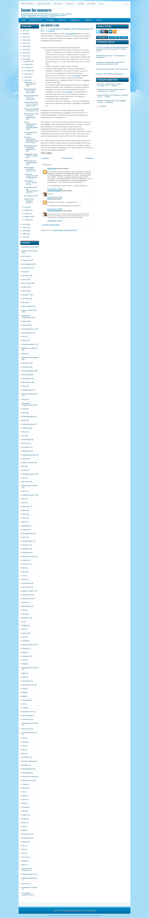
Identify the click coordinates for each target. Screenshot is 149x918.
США (23, 491)
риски (24, 420)
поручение (77, 75)
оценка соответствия (29, 310)
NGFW (24, 742)
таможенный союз (28, 685)
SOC (23, 302)
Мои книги (70, 3)
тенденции (25, 260)
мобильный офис (28, 462)
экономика (25, 367)
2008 (24, 234)
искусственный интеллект (27, 869)
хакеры (24, 459)
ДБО (23, 522)
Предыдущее (90, 158)
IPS (23, 478)
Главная (23, 20)
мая (26, 207)
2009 (24, 231)
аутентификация (27, 416)
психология (26, 363)
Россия (24, 291)
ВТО (23, 629)
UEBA (24, 811)
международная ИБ (29, 455)
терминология (27, 598)
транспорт (25, 884)
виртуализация (27, 541)
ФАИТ (24, 677)
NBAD (24, 579)
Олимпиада (26, 700)
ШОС (23, 865)
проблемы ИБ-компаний (30, 357)
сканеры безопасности (30, 732)
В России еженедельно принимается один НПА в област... (31, 139)
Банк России (26, 283)
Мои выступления (44, 3)
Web (23, 503)
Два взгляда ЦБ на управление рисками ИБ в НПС (30, 148)
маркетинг (25, 506)
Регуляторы (63, 19)
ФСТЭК (24, 256)
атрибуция (25, 549)
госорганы (25, 545)
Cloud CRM (97, 915)
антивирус (25, 428)
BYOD (24, 470)
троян (24, 602)
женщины (25, 765)
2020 (24, 34)
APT (23, 466)
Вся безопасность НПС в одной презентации (30, 90)
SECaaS (25, 807)
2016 (24, 46)
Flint (48, 199)
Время (24, 861)
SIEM (23, 413)
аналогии (25, 633)
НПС (23, 336)
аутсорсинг (25, 447)
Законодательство (37, 19)
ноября (27, 64)
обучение (25, 298)
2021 (24, 30)
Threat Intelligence (28, 371)
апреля (27, 210)
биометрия (25, 552)
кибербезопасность (28, 474)
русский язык (26, 729)
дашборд (25, 526)
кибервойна (26, 451)
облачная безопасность (30, 394)
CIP (23, 792)
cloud (23, 399)
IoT (23, 575)
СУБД (24, 664)
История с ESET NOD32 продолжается (109, 74)
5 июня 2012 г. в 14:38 (54, 221)
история (24, 529)
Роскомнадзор (27, 333)
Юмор (24, 354)
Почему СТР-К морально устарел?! (29, 200)
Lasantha (74, 915)
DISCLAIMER (91, 3)
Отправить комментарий (50, 225)
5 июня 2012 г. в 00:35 (54, 209)
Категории (114, 37)
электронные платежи (29, 485)
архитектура (26, 439)
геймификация (27, 390)
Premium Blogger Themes (85, 915)
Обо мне (80, 3)
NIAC (23, 845)
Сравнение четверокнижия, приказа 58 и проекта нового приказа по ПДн (110, 63)
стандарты (25, 295)
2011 (24, 224)
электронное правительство (27, 894)
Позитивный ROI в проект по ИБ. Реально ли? (112, 69)
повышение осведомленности (28, 404)
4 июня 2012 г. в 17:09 (54, 197)
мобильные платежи (29, 776)
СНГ (23, 704)
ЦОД (23, 830)
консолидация (27, 264)
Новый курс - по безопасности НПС (29, 84)
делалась (70, 92)
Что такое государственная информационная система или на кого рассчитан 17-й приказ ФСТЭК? (112, 49)
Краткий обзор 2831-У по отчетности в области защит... (31, 104)
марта (27, 213)
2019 (24, 37)
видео (24, 510)
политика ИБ (26, 719)
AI (22, 622)
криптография (27, 306)
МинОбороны (26, 606)
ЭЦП (23, 568)
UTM (23, 746)
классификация (27, 533)
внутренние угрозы (28, 556)
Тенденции (89, 19)
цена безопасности (28, 329)
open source (26, 587)
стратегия (25, 325)
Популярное (102, 37)
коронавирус (26, 773)
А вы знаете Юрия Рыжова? (30, 133)
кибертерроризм (27, 769)
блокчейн (25, 648)
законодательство (28, 247)
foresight (25, 641)
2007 (24, 237)
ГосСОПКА (25, 757)
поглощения (26, 268)
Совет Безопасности (29, 645)
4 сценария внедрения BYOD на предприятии (31, 176)
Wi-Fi (23, 753)
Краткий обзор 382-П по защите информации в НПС (31, 116)
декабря (27, 61)
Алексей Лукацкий (54, 191)
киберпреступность (28, 495)
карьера (24, 842)
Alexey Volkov (52, 168)
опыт (23, 637)
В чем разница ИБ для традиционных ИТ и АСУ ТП (31, 190)
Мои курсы (58, 3)
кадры (24, 652)
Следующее (45, 158)
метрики (24, 321)
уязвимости (26, 618)
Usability (24, 625)
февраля (28, 216)
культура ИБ (26, 595)
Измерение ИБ (76, 19)
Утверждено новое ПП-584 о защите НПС (31, 156)
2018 (24, 40)
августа (27, 74)
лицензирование (27, 424)
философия (26, 375)
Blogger (93, 910)
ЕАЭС (24, 822)
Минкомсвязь (26, 382)
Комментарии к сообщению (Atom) (65, 230)
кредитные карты (28, 591)
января (27, 220)
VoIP (23, 750)
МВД (23, 696)
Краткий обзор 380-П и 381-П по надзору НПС (31, 97)
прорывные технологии (30, 723)
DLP (23, 436)
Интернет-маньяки (28, 761)
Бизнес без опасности (36, 10)
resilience (25, 815)
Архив (124, 37)
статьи (24, 614)
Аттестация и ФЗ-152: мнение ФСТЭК (30, 182)
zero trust (25, 857)
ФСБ (23, 272)
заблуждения (26, 378)
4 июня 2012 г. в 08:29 (54, 189)
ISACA (24, 799)
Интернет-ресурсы (28, 344)
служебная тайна (28, 780)
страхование (26, 681)
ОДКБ (24, 673)
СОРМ (24, 708)
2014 (24, 53)
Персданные (50, 20)
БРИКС (24, 819)
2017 (24, 43)
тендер (24, 784)
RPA (23, 849)
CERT (24, 518)
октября (27, 67)
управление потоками (29, 887)
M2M (23, 692)
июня (26, 80)
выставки (25, 275)
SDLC (24, 432)
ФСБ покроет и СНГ (31, 196)
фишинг (24, 788)
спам (23, 610)
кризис (24, 514)
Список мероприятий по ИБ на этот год (31, 110)
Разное (100, 19)
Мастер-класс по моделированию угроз (30, 162)
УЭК (23, 826)
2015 (24, 49)
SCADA (24, 287)
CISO (23, 409)
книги (23, 572)
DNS (23, 738)
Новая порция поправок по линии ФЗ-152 (30, 169)
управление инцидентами (26, 316)
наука (24, 386)
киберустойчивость (28, 874)
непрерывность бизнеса (30, 668)
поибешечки (26, 656)
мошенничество (27, 712)
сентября (28, 71)
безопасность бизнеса (29, 348)
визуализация (26, 838)
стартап (24, 560)
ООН (23, 660)
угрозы (24, 279)
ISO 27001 (25, 482)
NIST (23, 499)
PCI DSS (25, 443)
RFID (23, 803)
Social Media (26, 583)
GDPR (24, 796)
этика (24, 688)
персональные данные (30, 251)
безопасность (26, 834)
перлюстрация (27, 715)
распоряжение (71, 34)
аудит (24, 537)
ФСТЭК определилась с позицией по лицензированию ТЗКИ (31, 125)
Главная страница (27, 3)
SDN (23, 853)
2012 (24, 59)
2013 (24, 56)
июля (26, 77)
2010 (24, 227)
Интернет (25, 564)
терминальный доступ (29, 878)
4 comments (50, 31)
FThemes (57, 915)
